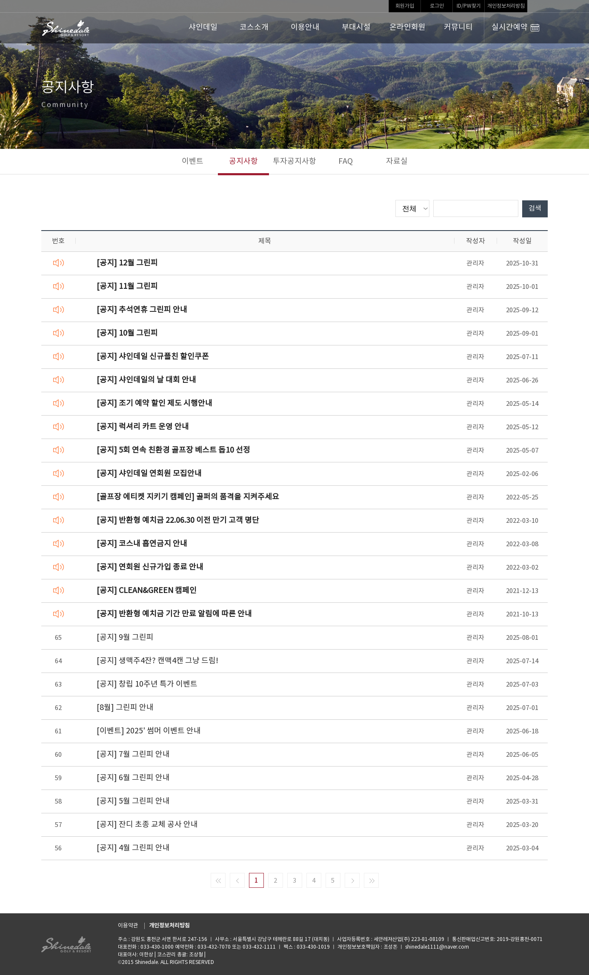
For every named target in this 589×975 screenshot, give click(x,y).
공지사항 (243, 161)
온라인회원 (407, 27)
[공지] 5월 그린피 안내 (133, 801)
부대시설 (356, 27)
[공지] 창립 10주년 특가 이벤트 (147, 684)
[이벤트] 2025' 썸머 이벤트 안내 (149, 731)
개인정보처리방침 (506, 6)
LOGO (66, 28)
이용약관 (128, 926)
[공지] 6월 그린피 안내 (133, 777)
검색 (535, 208)
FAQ (345, 161)
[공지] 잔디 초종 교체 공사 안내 (147, 824)
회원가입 (404, 6)
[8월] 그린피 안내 (125, 707)
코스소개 (254, 27)
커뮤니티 (458, 27)
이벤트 (192, 161)
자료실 (397, 161)
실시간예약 (515, 27)
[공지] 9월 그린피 (125, 637)
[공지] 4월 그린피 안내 (133, 848)
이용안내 (305, 27)
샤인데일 (203, 27)
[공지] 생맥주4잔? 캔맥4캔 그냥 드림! (157, 660)
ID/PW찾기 (469, 6)
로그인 (437, 6)
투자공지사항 (294, 161)
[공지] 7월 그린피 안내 (133, 754)
